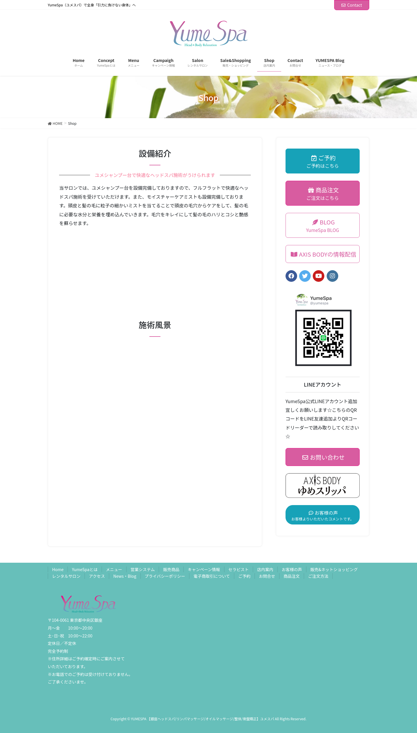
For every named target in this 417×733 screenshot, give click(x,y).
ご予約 (244, 576)
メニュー (114, 569)
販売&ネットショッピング (334, 569)
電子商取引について (211, 576)
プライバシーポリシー (165, 576)
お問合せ (267, 576)
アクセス (97, 576)
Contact (351, 5)
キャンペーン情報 (204, 569)
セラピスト (238, 569)
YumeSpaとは (84, 569)
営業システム (143, 569)
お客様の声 (292, 569)
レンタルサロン (66, 576)
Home (57, 569)
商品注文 (292, 576)
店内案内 (265, 569)
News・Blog (124, 576)
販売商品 (171, 569)
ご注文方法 (318, 576)
